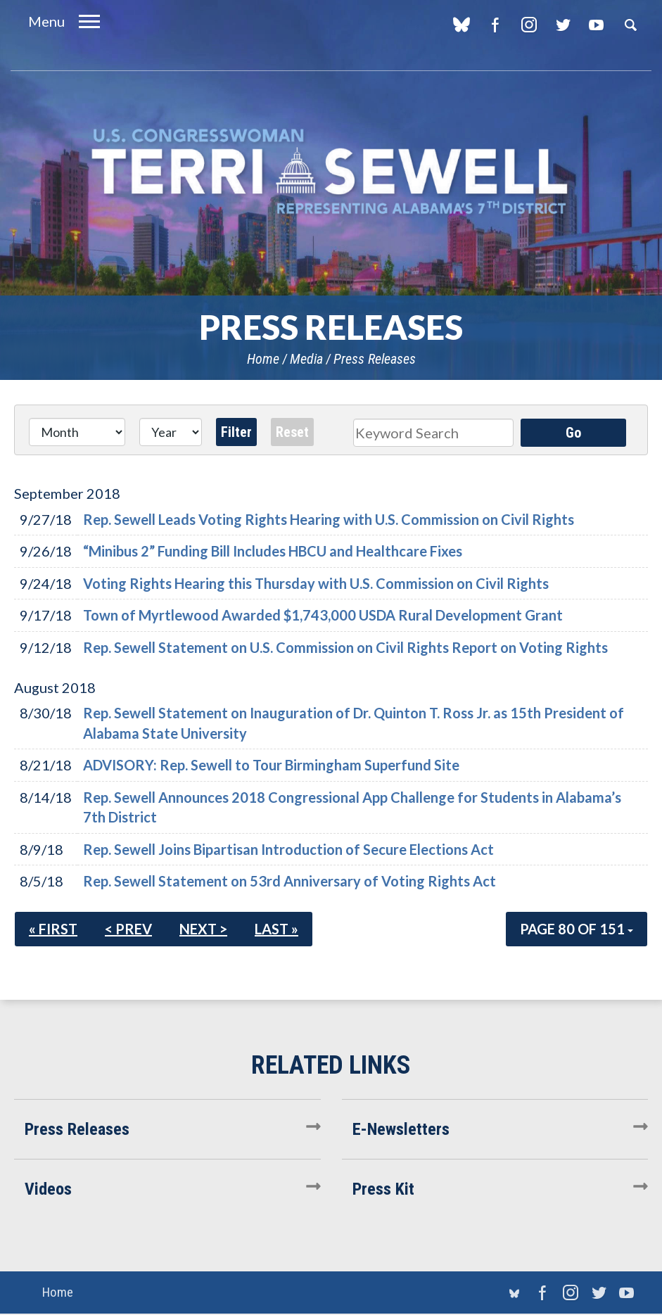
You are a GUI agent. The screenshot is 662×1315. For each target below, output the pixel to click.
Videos (48, 1189)
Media (306, 358)
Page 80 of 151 (576, 928)
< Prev (128, 928)
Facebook (494, 24)
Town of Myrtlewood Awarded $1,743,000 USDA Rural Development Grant (323, 614)
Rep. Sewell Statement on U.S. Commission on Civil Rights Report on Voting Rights (345, 647)
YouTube (596, 24)
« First (53, 928)
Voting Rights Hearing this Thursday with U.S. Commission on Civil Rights (316, 583)
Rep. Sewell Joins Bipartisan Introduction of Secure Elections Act (288, 849)
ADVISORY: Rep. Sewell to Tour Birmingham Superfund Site (271, 764)
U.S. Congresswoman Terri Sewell (331, 172)
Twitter (562, 24)
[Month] (77, 432)
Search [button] (630, 24)
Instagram (528, 24)
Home (263, 358)
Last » (276, 928)
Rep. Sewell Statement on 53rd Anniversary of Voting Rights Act (289, 880)
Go (573, 432)
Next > (203, 928)
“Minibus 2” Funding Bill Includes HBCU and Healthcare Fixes (272, 550)
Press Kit (383, 1189)
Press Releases (374, 358)
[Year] (171, 432)
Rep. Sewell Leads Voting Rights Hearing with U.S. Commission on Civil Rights (328, 519)
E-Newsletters (401, 1129)
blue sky (461, 24)
